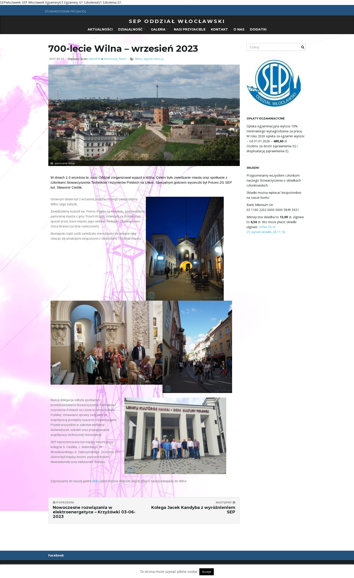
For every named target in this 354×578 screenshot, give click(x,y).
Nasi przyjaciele (189, 29)
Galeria (159, 29)
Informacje (111, 59)
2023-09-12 (56, 59)
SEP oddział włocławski (177, 21)
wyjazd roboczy (154, 59)
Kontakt (219, 29)
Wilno (138, 59)
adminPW (94, 59)
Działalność (131, 29)
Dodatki (258, 29)
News (122, 59)
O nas (239, 29)
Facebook (56, 555)
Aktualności (100, 29)
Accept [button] (206, 572)
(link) (95, 481)
